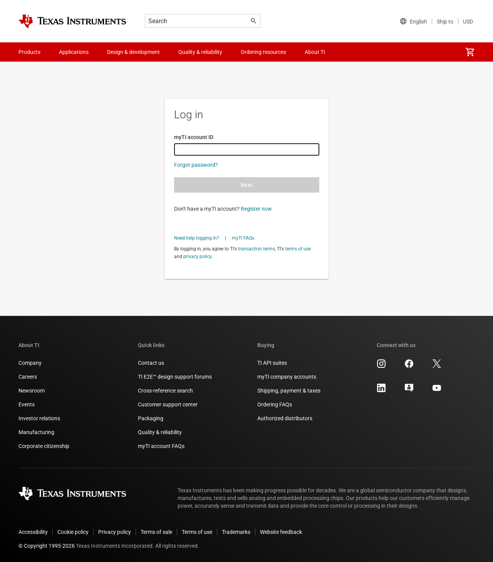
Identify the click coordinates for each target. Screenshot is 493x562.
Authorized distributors (284, 418)
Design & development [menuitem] (133, 52)
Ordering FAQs (274, 404)
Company (30, 363)
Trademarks (236, 532)
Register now (256, 209)
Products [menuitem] (29, 52)
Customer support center (168, 404)
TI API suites (272, 363)
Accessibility (33, 532)
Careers (27, 377)
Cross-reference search (165, 391)
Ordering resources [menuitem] (263, 52)
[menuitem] (470, 52)
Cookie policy (73, 532)
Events (26, 404)
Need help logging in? (196, 238)
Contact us (151, 363)
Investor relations (39, 418)
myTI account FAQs (161, 446)
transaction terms (256, 249)
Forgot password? (196, 165)
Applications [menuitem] (74, 52)
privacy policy (197, 256)
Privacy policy (114, 532)
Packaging (150, 418)
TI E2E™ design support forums (175, 377)
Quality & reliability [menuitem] (200, 52)
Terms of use (197, 532)
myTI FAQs (243, 238)
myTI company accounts (286, 377)
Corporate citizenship (43, 446)
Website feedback (281, 532)
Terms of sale (156, 532)
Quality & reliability (160, 432)
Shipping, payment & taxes (288, 391)
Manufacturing (36, 432)
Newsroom (31, 391)
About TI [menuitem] (315, 52)
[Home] (72, 21)
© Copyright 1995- (46, 546)
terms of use (298, 249)
